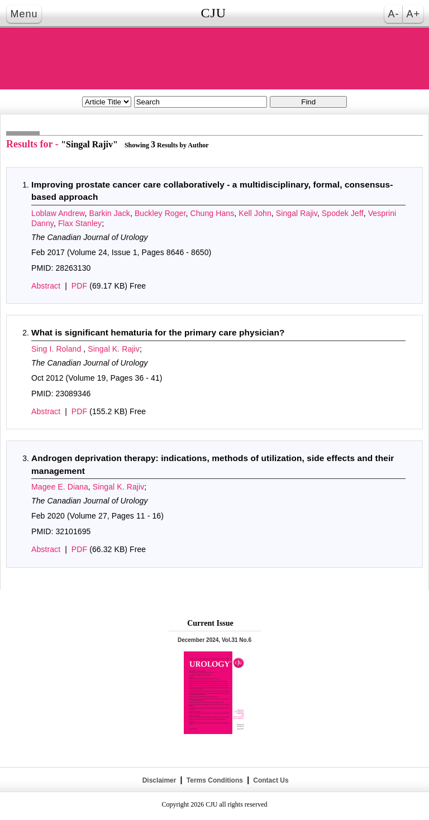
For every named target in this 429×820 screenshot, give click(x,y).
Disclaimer (159, 780)
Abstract (45, 285)
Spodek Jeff (343, 213)
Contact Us (270, 780)
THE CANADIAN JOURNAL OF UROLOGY (214, 58)
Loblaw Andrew (57, 213)
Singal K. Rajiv (114, 348)
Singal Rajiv (296, 213)
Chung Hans (212, 213)
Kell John (255, 213)
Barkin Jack (109, 213)
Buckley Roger (160, 213)
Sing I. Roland (57, 348)
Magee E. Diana (59, 486)
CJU (213, 13)
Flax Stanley (80, 223)
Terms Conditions (214, 780)
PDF (79, 285)
